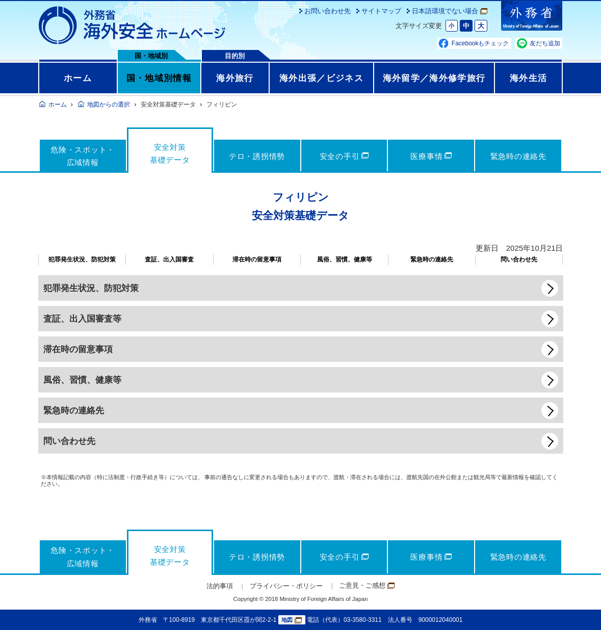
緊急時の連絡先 (431, 259)
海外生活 (528, 78)
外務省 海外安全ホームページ (132, 25)
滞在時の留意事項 (256, 259)
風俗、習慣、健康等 (344, 259)
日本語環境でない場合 (449, 11)
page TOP (578, 607)
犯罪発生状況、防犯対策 (82, 259)
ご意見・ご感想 (367, 585)
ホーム (78, 78)
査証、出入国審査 (169, 259)
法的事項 (219, 586)
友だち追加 (545, 43)
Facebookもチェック (480, 43)
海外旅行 (234, 78)
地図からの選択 (108, 104)
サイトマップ (381, 11)
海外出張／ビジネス (321, 78)
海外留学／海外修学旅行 (434, 78)
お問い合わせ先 (327, 11)
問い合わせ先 (519, 259)
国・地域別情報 (159, 78)
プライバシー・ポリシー (286, 586)
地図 (291, 620)
